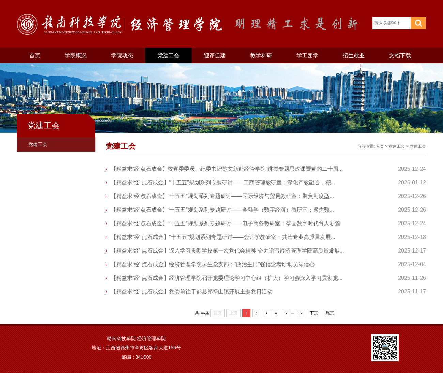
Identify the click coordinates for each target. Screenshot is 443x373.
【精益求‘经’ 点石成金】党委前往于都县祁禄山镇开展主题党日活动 (192, 292)
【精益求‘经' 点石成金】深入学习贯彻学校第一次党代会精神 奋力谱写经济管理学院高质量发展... (227, 251)
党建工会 (168, 55)
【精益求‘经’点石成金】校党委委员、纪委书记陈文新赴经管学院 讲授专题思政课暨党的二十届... (227, 169)
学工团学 (307, 55)
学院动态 (122, 55)
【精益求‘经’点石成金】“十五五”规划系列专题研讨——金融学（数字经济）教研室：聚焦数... (222, 210)
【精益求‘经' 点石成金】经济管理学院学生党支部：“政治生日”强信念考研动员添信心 (213, 264)
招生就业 (354, 55)
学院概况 (76, 55)
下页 (314, 313)
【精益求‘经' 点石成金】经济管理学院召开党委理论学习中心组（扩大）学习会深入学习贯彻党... (226, 278)
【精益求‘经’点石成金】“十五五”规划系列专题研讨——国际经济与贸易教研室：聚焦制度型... (222, 196)
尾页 (330, 313)
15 (300, 313)
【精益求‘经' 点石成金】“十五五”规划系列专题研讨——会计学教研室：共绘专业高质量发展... (223, 237)
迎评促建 (215, 55)
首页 (34, 55)
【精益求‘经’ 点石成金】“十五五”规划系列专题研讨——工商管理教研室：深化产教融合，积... (223, 182)
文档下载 (400, 55)
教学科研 (261, 55)
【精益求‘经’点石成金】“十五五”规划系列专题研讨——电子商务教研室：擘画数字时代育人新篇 (225, 223)
